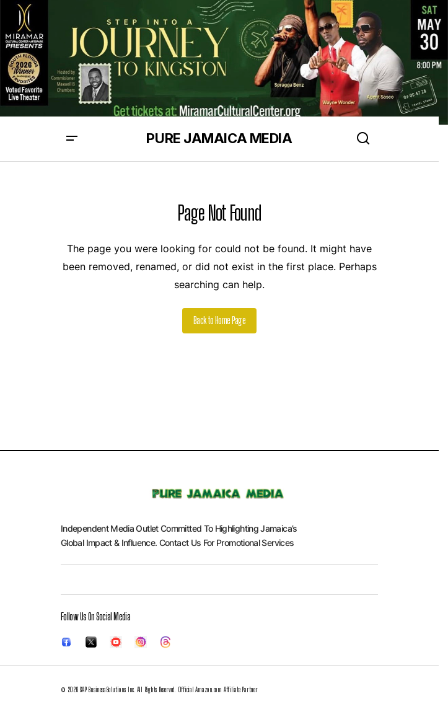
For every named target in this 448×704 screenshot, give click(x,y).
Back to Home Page (219, 320)
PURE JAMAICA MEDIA (219, 138)
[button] (72, 139)
